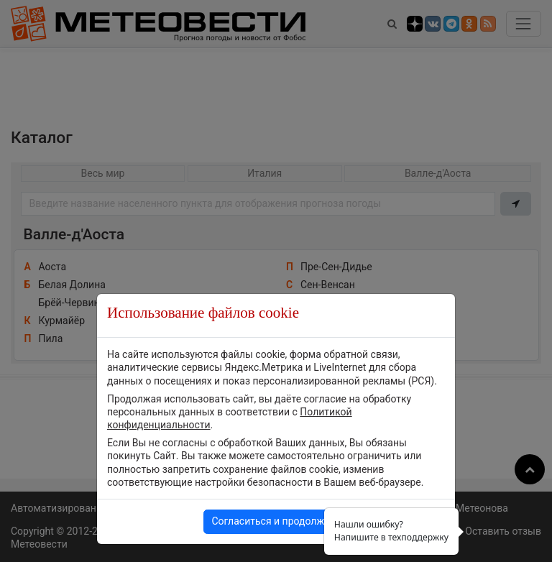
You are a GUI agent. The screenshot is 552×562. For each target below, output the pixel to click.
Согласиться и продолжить (275, 521)
